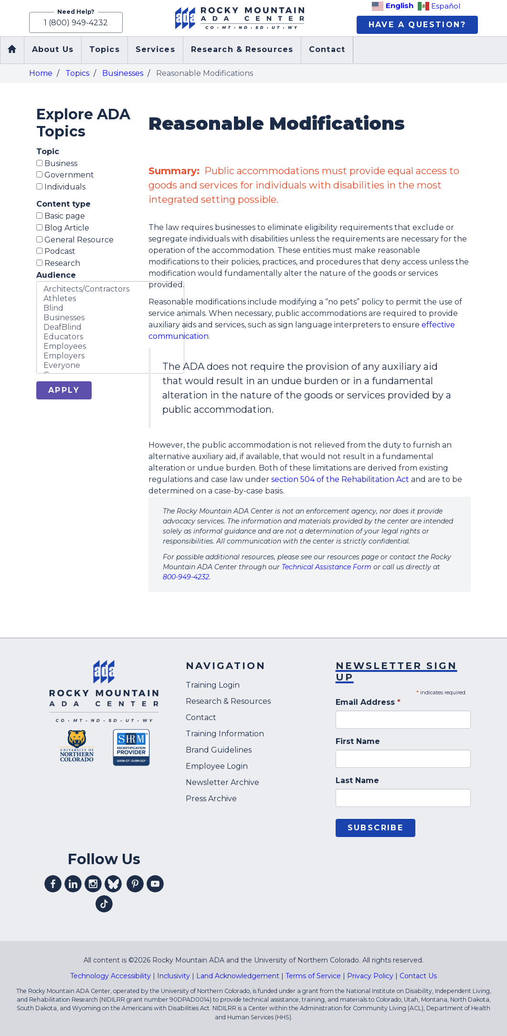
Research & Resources (228, 701)
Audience (56, 275)
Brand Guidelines (219, 750)
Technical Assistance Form (326, 567)
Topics (77, 73)
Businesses (122, 73)
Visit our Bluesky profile (113, 883)
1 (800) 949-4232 (76, 22)
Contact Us (418, 976)
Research (58, 263)
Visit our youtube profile (155, 883)
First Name (358, 741)
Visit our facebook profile (53, 883)
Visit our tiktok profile (104, 903)
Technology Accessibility (110, 976)
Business (56, 163)
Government (65, 175)
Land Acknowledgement (237, 976)
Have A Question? (417, 24)
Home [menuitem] (12, 50)
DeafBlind (110, 327)
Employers (110, 356)
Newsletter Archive (222, 782)
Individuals (60, 186)
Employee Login (217, 766)
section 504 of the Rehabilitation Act (340, 479)
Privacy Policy (370, 976)
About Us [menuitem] (53, 49)
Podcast (55, 251)
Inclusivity (173, 976)
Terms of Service (313, 976)
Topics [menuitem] (104, 49)
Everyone (110, 365)
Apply (64, 390)
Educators (110, 337)
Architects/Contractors (110, 289)
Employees (110, 346)
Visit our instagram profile (93, 883)
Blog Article (62, 227)
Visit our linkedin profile (73, 883)
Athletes (110, 298)
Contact (201, 717)
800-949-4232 (186, 577)
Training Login (213, 685)
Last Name (357, 780)
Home (41, 73)
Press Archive (211, 799)
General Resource (75, 239)
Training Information (225, 734)
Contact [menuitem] (327, 49)
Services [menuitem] (155, 49)
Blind (110, 308)
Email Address (368, 702)
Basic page (60, 215)
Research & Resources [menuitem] (242, 49)
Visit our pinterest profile (135, 883)
